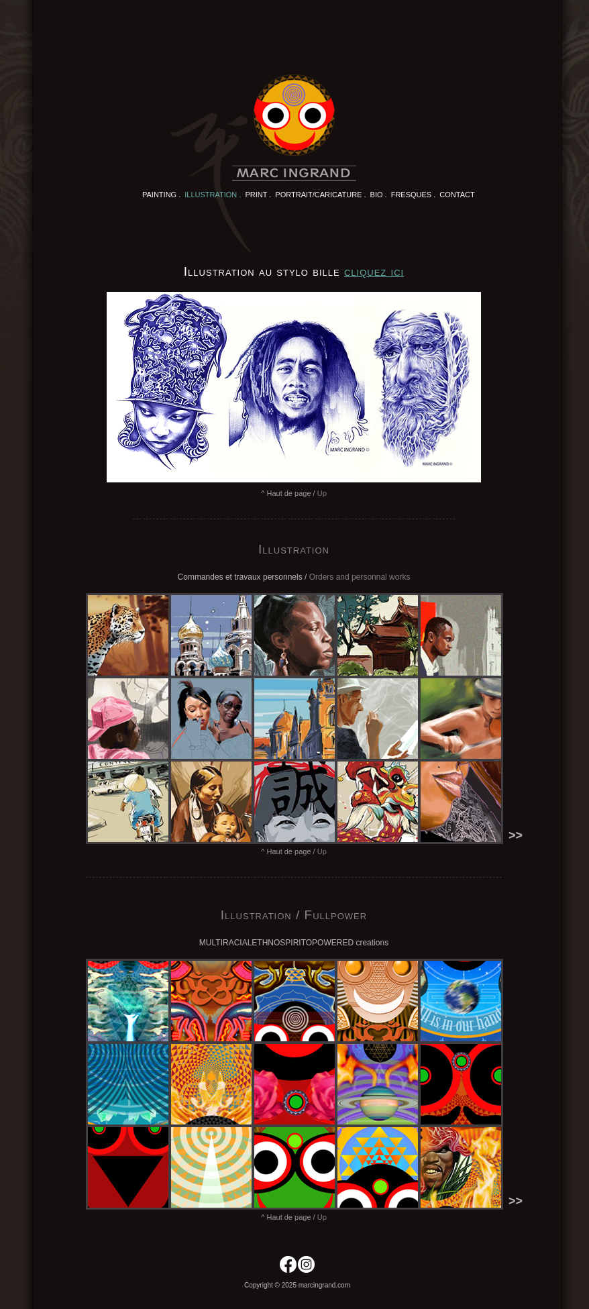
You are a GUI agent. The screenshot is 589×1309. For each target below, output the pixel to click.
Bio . (378, 195)
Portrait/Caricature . (320, 195)
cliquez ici (374, 271)
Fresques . (413, 195)
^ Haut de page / (294, 493)
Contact (456, 195)
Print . (258, 195)
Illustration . (212, 195)
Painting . (161, 195)
